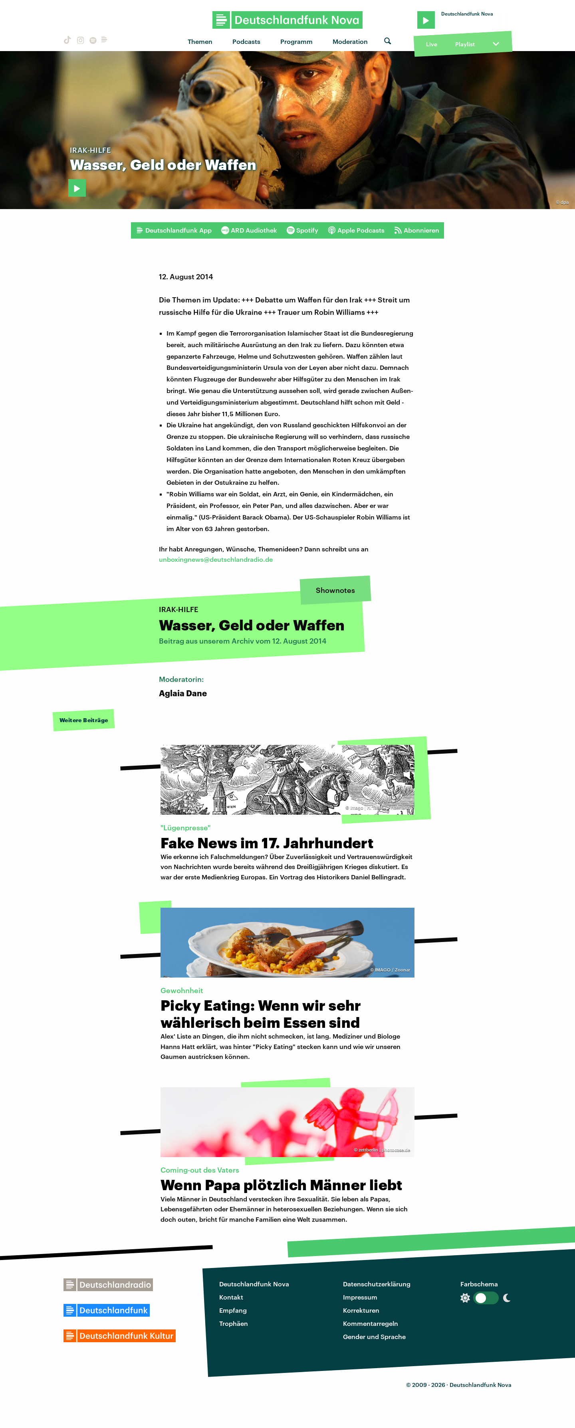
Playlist (465, 44)
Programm (296, 41)
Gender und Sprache (374, 1336)
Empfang (233, 1310)
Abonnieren (416, 230)
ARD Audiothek (249, 230)
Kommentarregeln (370, 1323)
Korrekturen (361, 1310)
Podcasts (246, 41)
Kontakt (231, 1297)
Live (431, 44)
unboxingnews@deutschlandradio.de (216, 559)
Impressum (360, 1297)
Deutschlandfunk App (174, 230)
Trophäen (233, 1323)
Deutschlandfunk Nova (254, 1284)
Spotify (302, 230)
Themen (200, 41)
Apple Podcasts (356, 230)
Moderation (350, 41)
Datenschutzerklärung (376, 1284)
